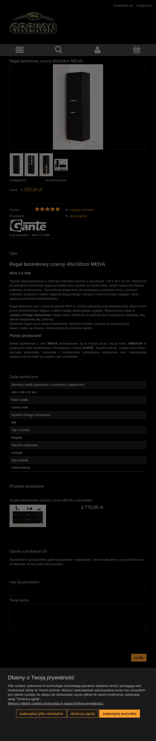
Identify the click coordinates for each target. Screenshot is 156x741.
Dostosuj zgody (83, 714)
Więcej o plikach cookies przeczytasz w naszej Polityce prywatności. (56, 703)
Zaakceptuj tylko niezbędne (41, 714)
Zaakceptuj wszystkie (119, 714)
